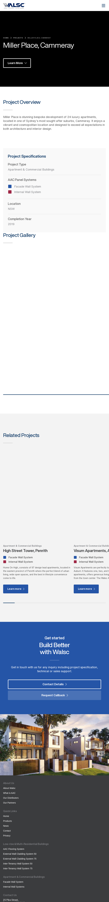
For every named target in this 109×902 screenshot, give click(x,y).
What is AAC (9, 733)
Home (6, 38)
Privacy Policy (9, 892)
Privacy (6, 776)
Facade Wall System (13, 822)
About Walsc (9, 728)
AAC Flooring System (13, 789)
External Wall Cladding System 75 (19, 799)
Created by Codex (11, 895)
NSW (11, 208)
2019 (11, 224)
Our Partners (9, 743)
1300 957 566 (12, 852)
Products (7, 761)
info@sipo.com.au (12, 849)
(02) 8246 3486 (13, 855)
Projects (18, 38)
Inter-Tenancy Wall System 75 (17, 809)
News (6, 766)
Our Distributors (11, 738)
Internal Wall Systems (13, 827)
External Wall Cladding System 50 (19, 794)
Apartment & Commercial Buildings (31, 169)
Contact (7, 771)
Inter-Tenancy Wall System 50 (17, 804)
